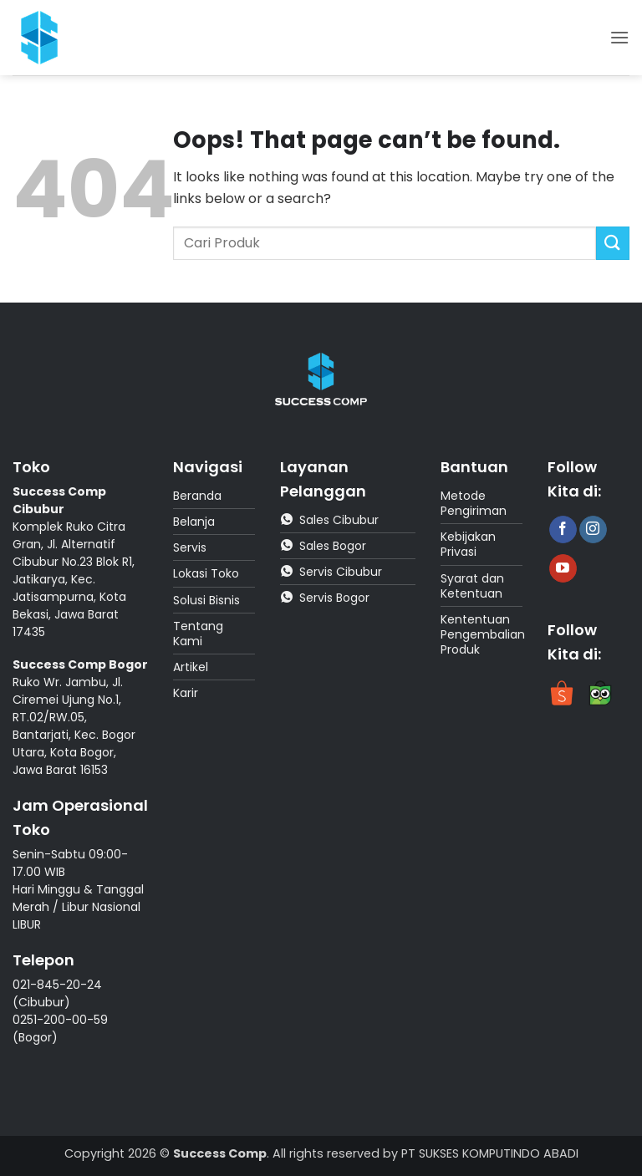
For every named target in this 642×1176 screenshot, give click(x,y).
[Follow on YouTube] (563, 568)
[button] (619, 37)
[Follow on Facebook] (563, 530)
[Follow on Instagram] (593, 530)
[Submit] (612, 243)
